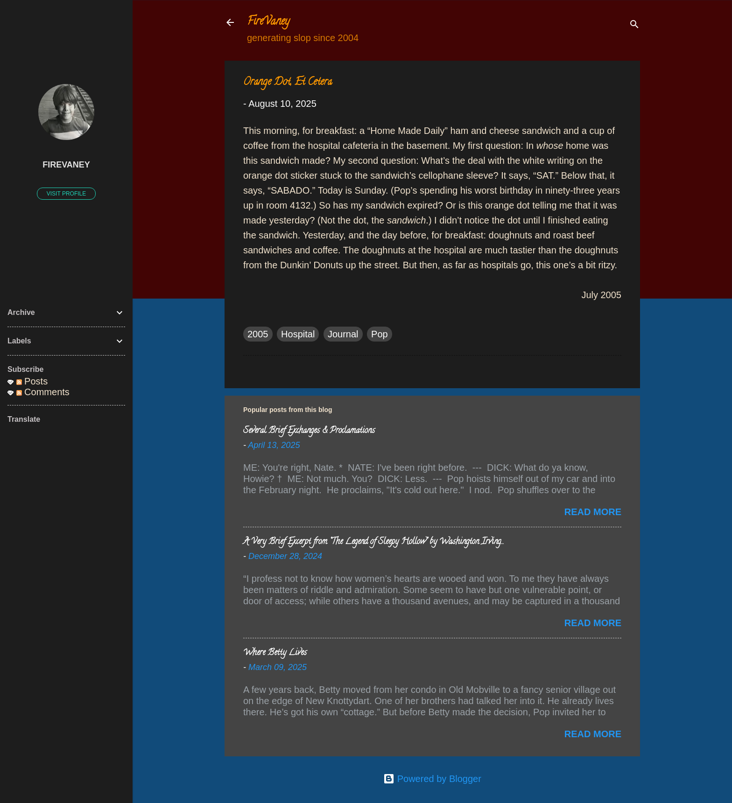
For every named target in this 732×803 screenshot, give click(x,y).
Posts (32, 381)
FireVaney (268, 22)
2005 (257, 334)
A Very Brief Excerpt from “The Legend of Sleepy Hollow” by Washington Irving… (373, 542)
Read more (592, 512)
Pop (379, 334)
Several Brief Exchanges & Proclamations (309, 431)
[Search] (634, 25)
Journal (343, 334)
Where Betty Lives (275, 653)
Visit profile (66, 193)
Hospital (298, 334)
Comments (43, 392)
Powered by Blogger (432, 779)
